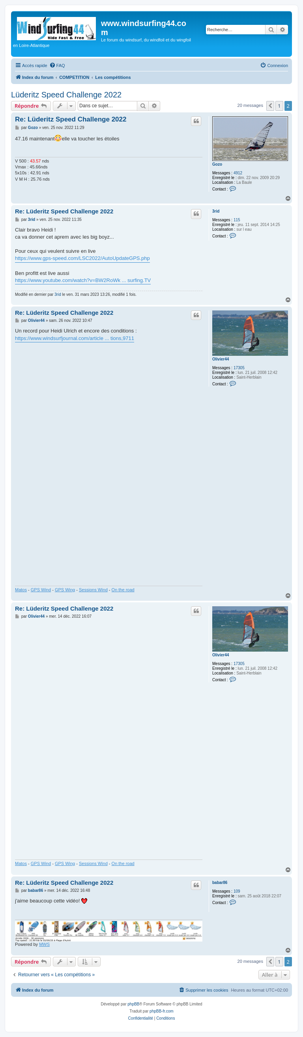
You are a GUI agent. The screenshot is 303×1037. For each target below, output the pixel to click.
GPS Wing (65, 589)
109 (237, 891)
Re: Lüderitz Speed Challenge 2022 (70, 119)
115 (237, 220)
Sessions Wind (93, 589)
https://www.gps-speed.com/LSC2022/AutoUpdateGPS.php (82, 258)
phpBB (133, 1004)
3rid (215, 211)
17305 (239, 368)
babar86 (219, 882)
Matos (21, 589)
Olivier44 (220, 359)
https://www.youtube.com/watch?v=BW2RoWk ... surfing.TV (83, 280)
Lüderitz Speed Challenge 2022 (66, 94)
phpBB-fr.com (162, 1011)
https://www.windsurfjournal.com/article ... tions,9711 (74, 338)
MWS (44, 944)
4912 (238, 173)
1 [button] (279, 105)
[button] (270, 105)
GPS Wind (41, 589)
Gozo (217, 164)
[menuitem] (57, 65)
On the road (123, 589)
